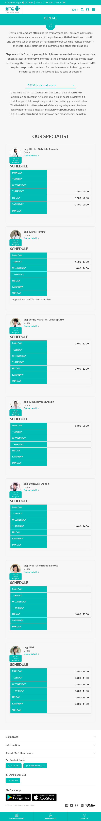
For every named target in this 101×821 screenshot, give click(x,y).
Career (29, 2)
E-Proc (39, 2)
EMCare (48, 2)
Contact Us (60, 2)
